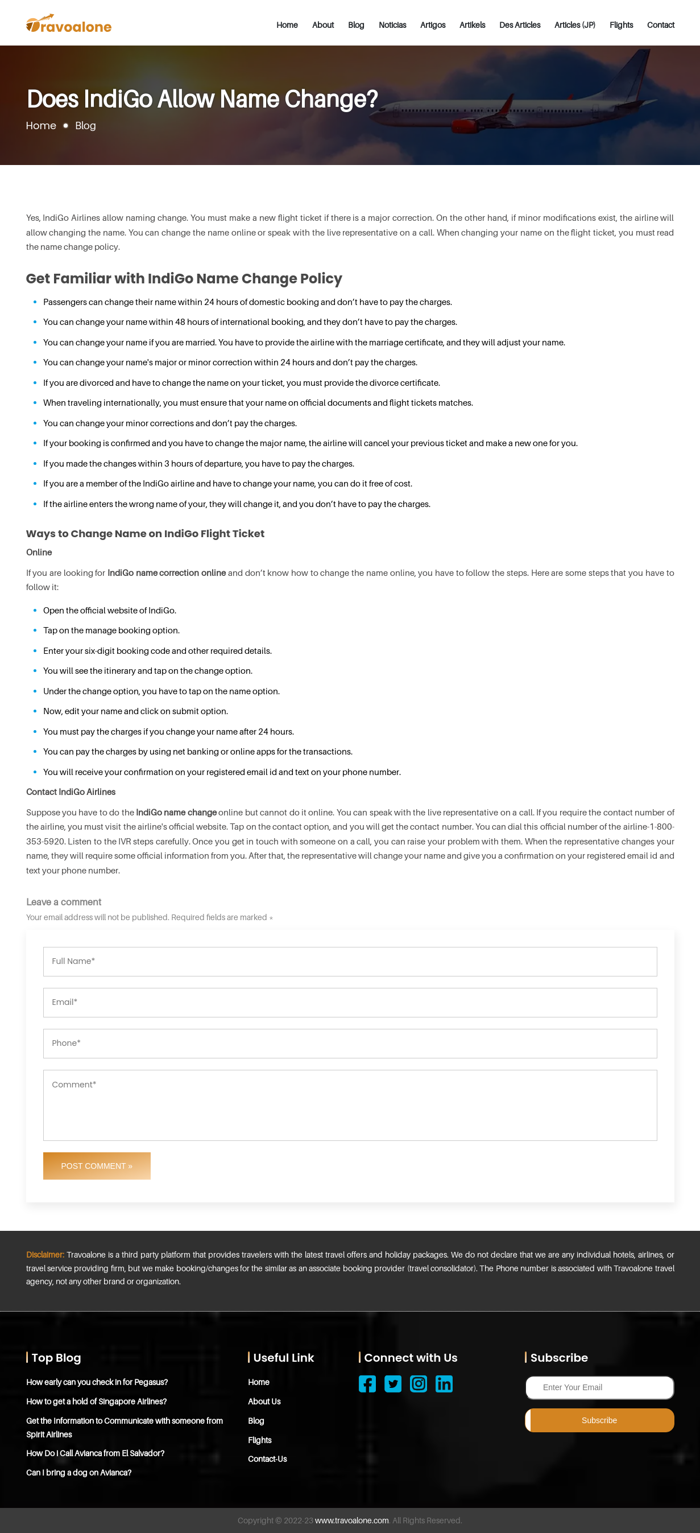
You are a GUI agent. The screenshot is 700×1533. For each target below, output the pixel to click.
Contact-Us (267, 1459)
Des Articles (519, 25)
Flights (621, 25)
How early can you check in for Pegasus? (97, 1382)
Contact (660, 25)
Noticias (392, 25)
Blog (356, 25)
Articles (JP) (574, 25)
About (323, 25)
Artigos (432, 25)
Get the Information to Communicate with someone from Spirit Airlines (124, 1427)
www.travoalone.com (352, 1520)
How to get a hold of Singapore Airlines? (96, 1401)
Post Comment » (97, 1166)
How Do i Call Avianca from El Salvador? (95, 1453)
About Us (264, 1401)
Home (287, 25)
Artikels (472, 25)
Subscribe (599, 1420)
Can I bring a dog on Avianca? (78, 1472)
